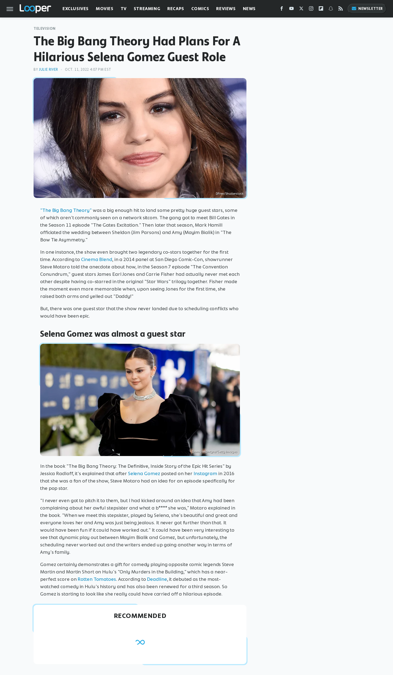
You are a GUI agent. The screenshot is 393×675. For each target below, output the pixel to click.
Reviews (226, 8)
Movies (105, 8)
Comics (200, 8)
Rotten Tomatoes (97, 579)
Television (45, 28)
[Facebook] (281, 9)
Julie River (48, 69)
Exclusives (75, 8)
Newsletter (367, 8)
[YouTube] (291, 9)
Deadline (157, 579)
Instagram (205, 473)
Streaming (147, 8)
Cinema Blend (96, 259)
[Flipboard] (321, 9)
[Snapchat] (331, 9)
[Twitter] (301, 9)
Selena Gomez (144, 473)
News (249, 8)
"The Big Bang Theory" (66, 210)
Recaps (175, 8)
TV (124, 8)
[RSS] (340, 9)
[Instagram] (311, 9)
